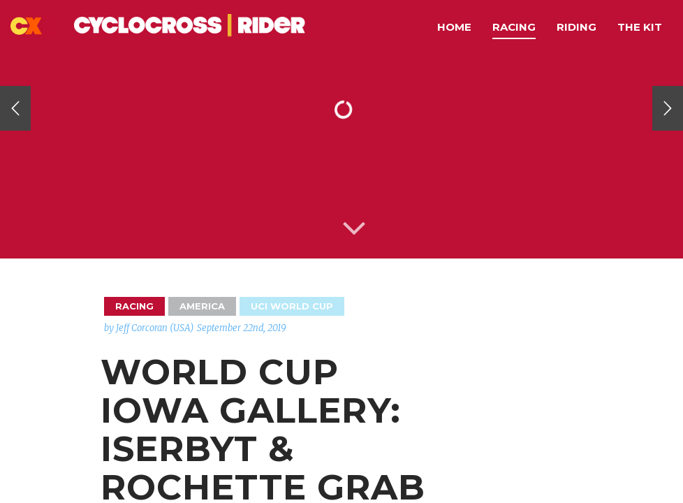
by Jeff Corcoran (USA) (148, 328)
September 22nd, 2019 (241, 328)
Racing (514, 27)
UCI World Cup (292, 306)
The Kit (639, 27)
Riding (576, 27)
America (202, 306)
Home (454, 27)
